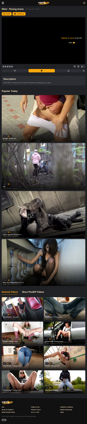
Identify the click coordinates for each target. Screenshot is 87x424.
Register (64, 38)
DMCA (62, 412)
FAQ (3, 407)
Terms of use (35, 407)
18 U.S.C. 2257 (35, 412)
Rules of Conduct (8, 409)
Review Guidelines (66, 409)
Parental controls (66, 407)
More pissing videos (8, 412)
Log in (72, 38)
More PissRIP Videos (33, 292)
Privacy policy (36, 409)
